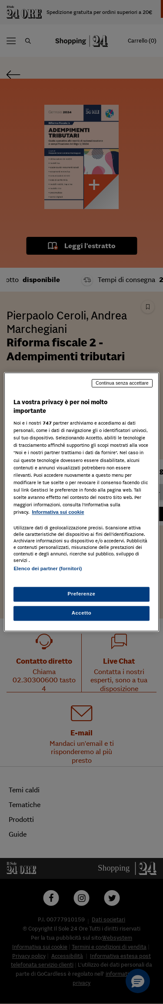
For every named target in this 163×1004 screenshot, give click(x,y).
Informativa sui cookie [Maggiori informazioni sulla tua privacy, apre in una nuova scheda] (58, 512)
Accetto (82, 613)
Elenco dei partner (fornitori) (47, 568)
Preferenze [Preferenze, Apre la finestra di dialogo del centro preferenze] (82, 594)
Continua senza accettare (122, 383)
